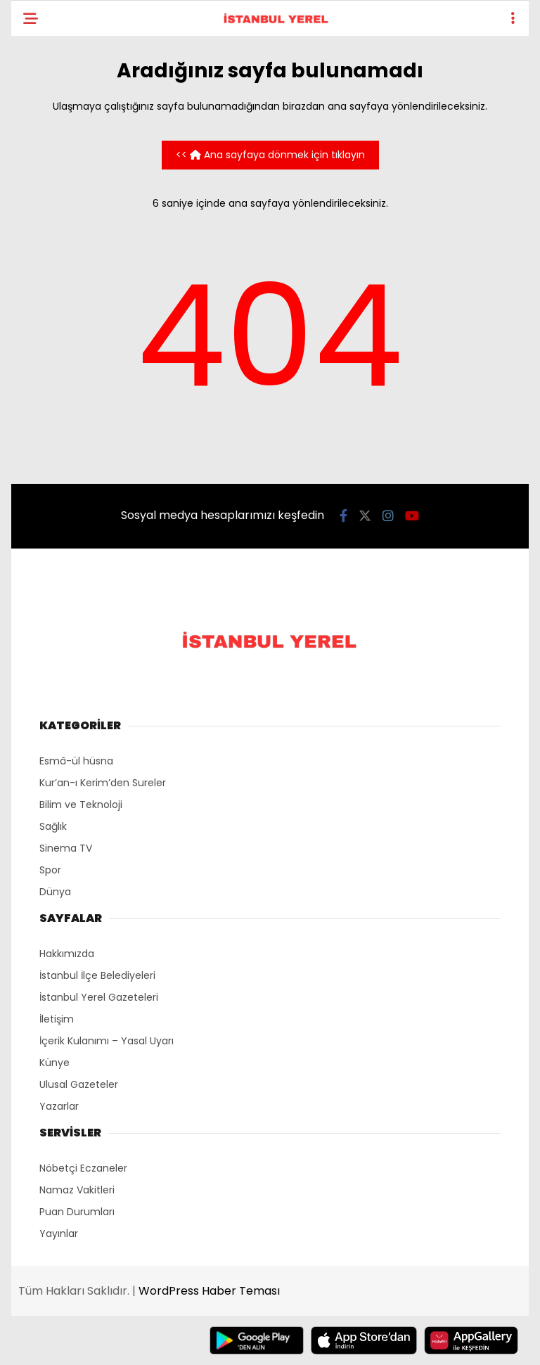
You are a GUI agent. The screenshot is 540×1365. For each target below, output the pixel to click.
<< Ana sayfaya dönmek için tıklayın (270, 155)
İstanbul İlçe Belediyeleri (97, 975)
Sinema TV (65, 848)
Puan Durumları (77, 1212)
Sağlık (53, 826)
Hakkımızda (66, 954)
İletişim (56, 1019)
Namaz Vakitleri (77, 1190)
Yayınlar (58, 1233)
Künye (54, 1063)
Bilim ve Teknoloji (80, 804)
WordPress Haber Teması (209, 1291)
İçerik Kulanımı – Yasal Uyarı (106, 1041)
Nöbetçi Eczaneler (83, 1168)
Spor (50, 870)
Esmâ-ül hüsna (76, 761)
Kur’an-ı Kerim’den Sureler (102, 783)
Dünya (55, 892)
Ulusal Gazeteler (78, 1084)
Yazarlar (59, 1106)
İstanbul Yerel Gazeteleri (98, 997)
